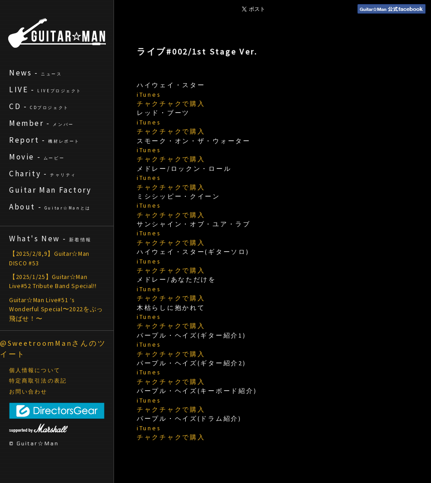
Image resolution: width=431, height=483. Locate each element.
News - (35, 73)
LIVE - (45, 90)
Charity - (42, 174)
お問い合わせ (28, 391)
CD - (39, 106)
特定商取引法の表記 (38, 381)
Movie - (36, 157)
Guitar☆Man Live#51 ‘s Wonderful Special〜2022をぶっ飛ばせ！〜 (56, 309)
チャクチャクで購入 (171, 104)
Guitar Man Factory (50, 190)
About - (50, 207)
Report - (44, 140)
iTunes (148, 95)
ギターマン (57, 33)
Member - (41, 123)
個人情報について (34, 370)
